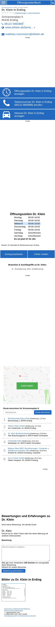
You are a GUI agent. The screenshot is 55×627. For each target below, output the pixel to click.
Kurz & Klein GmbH (16, 458)
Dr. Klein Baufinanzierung (19, 433)
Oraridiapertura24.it (11, 616)
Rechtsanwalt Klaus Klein (19, 418)
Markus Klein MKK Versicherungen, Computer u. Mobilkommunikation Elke (28, 449)
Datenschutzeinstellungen (13, 610)
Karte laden (27, 386)
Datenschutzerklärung (22, 609)
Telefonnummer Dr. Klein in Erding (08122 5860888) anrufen (33, 103)
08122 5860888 (13, 23)
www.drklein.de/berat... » (20, 27)
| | (21, 13)
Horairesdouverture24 (28, 616)
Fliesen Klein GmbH (16, 426)
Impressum (8, 609)
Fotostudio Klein (15, 441)
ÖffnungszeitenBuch (29, 2)
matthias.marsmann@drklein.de (24, 34)
